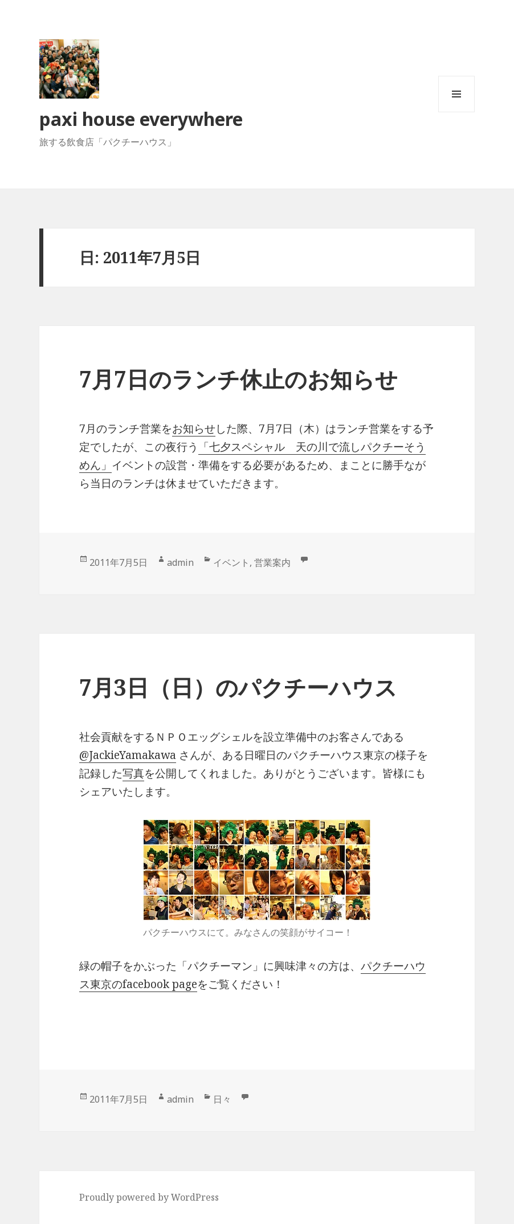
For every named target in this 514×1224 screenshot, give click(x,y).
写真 (133, 773)
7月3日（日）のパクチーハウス (238, 687)
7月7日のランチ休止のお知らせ (238, 379)
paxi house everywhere (141, 119)
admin (180, 562)
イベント (231, 562)
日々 (222, 1099)
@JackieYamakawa (127, 755)
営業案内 (272, 562)
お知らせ (193, 428)
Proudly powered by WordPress (149, 1197)
